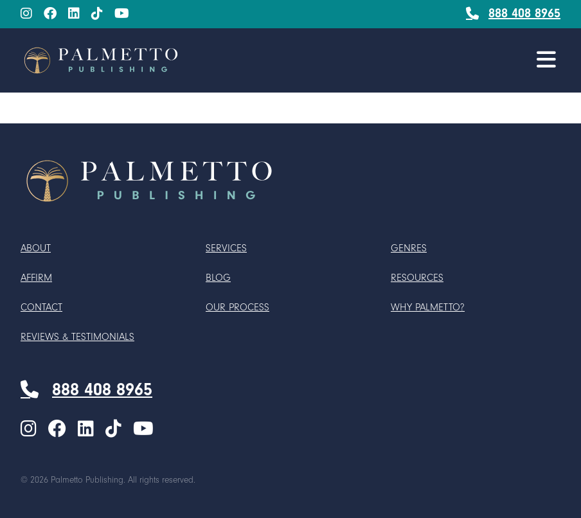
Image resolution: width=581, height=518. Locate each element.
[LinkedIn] (74, 14)
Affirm (36, 277)
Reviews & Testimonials (77, 337)
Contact (41, 307)
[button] (546, 60)
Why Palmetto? (428, 307)
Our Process (237, 307)
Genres (409, 248)
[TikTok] (97, 14)
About (36, 248)
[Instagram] (26, 14)
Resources (417, 277)
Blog (218, 277)
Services (226, 248)
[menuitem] (26, 14)
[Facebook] (50, 14)
